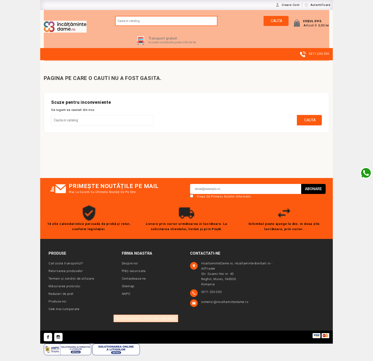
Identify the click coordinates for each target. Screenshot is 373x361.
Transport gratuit (162, 44)
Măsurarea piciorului (64, 291)
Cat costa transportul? (66, 269)
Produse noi (57, 307)
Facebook (48, 342)
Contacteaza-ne (134, 284)
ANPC (126, 299)
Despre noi (130, 269)
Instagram (58, 342)
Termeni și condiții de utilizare (71, 284)
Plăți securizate (134, 276)
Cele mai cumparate (64, 314)
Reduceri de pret (61, 299)
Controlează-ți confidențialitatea (146, 323)
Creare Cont (291, 5)
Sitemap (128, 291)
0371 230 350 (211, 297)
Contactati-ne (205, 259)
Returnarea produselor (66, 276)
